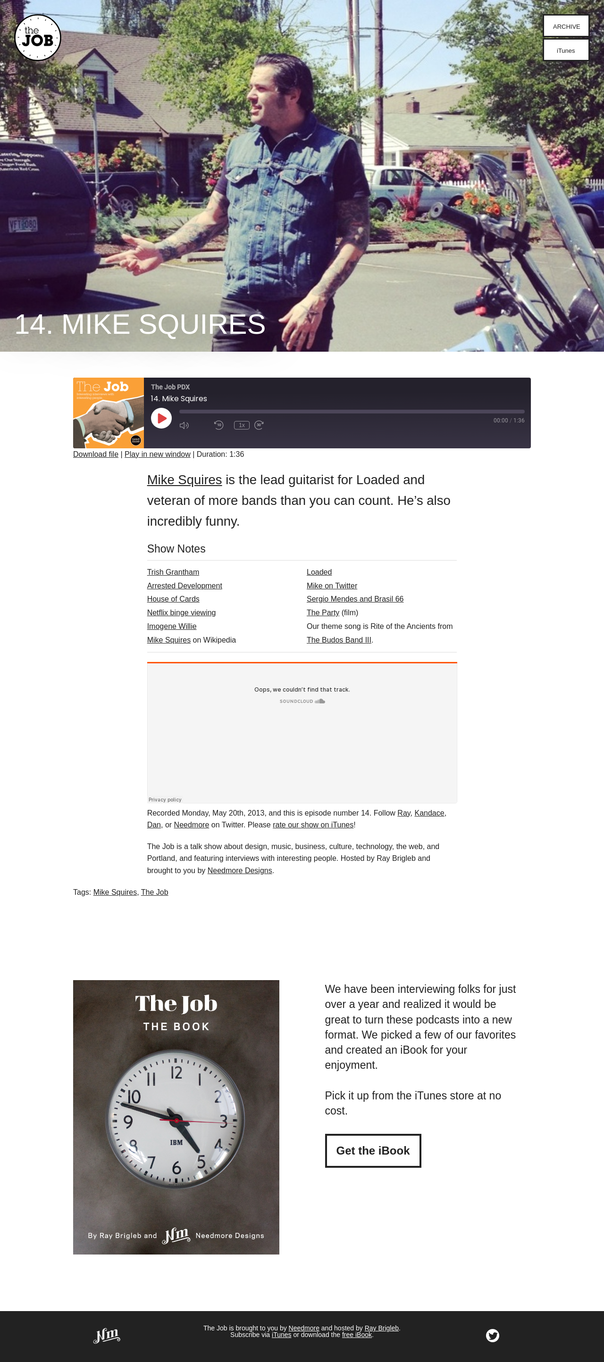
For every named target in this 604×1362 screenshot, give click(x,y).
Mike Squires (184, 479)
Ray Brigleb (382, 1328)
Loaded (319, 572)
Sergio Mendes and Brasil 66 (355, 599)
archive (566, 26)
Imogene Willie (172, 626)
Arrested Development (184, 586)
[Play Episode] (161, 418)
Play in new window (158, 454)
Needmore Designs (240, 871)
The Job (154, 892)
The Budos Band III (339, 640)
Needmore (192, 825)
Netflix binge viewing (181, 613)
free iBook (357, 1334)
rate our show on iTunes (313, 825)
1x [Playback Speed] (242, 425)
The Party (323, 613)
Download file (95, 454)
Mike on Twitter (332, 586)
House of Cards (173, 599)
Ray (403, 813)
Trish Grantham (173, 572)
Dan (154, 825)
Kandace (429, 813)
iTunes (566, 50)
